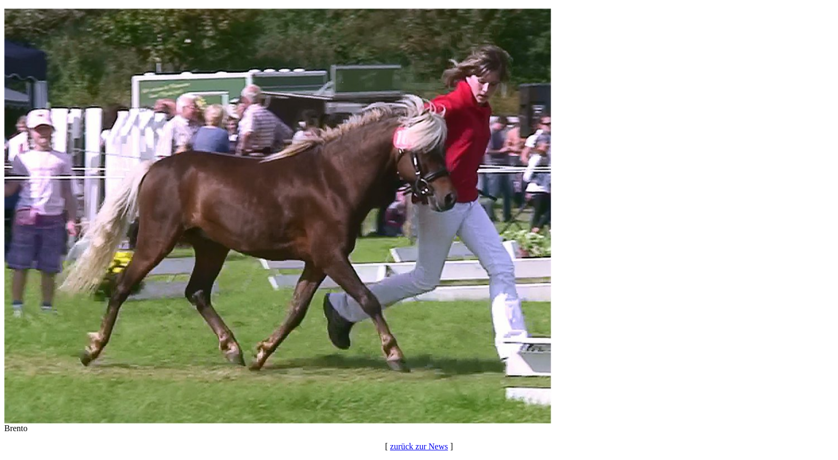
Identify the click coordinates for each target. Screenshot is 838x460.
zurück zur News (419, 446)
